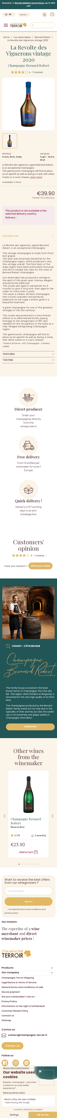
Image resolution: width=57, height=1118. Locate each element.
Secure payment (11, 991)
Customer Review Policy (15, 1010)
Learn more (35, 177)
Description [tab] (10, 236)
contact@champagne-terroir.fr (27, 1035)
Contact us (8, 1015)
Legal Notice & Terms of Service (19, 982)
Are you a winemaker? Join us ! (18, 996)
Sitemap (6, 1020)
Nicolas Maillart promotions (29, 3)
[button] (21, 864)
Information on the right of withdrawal (23, 1006)
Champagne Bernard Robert (28, 65)
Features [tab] (9, 354)
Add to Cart (28, 852)
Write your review (40, 565)
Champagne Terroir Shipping (18, 977)
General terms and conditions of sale (22, 987)
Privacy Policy (9, 1001)
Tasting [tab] (8, 360)
